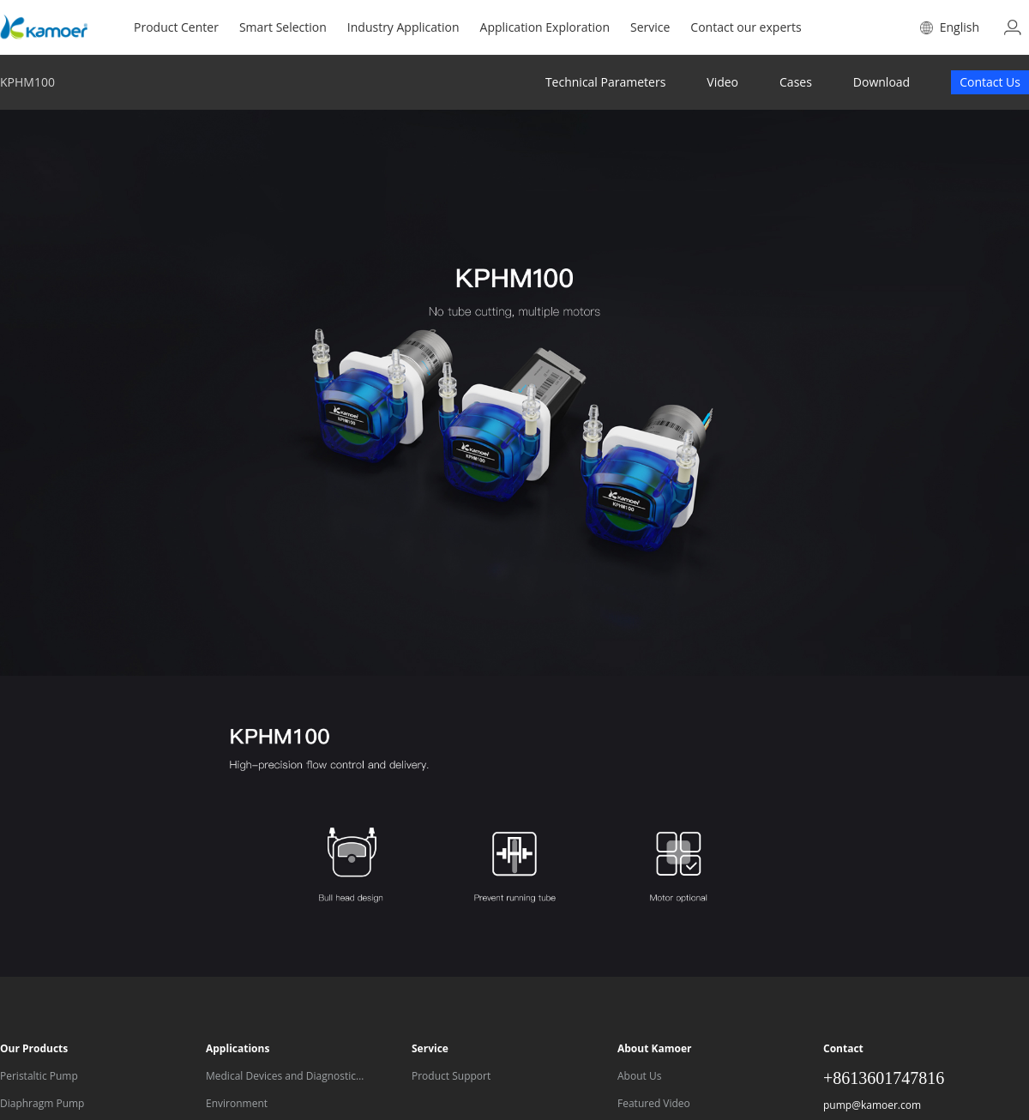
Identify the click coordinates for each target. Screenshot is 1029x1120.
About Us (639, 1076)
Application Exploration (545, 27)
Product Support (451, 1076)
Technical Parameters (605, 82)
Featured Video (653, 1103)
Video (722, 82)
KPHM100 (27, 82)
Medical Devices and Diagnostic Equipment (281, 1078)
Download (881, 82)
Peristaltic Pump (39, 1076)
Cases (795, 82)
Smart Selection (283, 27)
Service (650, 27)
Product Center (176, 27)
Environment (237, 1103)
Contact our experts (745, 27)
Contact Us (990, 82)
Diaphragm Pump (42, 1103)
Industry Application (403, 27)
